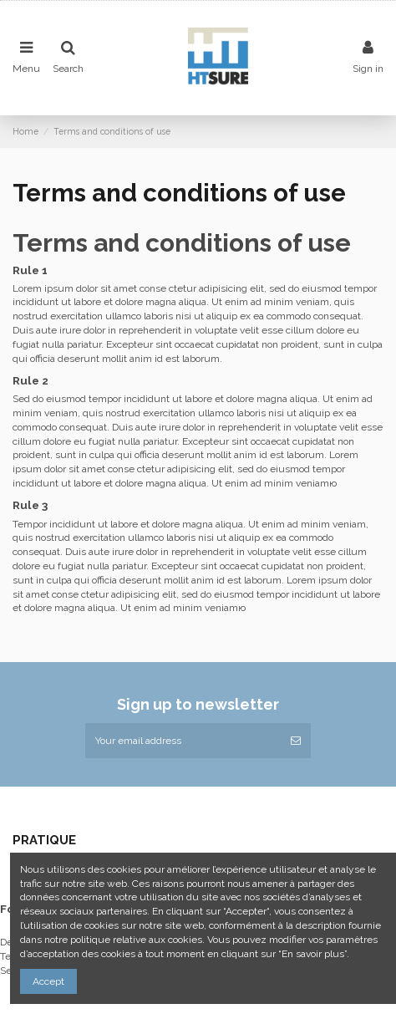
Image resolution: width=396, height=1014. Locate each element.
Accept (48, 981)
